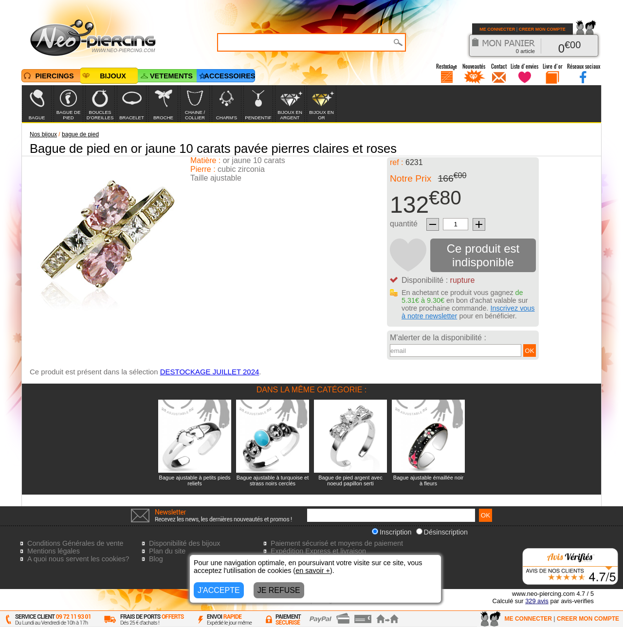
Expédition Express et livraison (318, 551)
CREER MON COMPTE (542, 29)
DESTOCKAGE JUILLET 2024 (209, 372)
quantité (404, 224)
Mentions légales (53, 551)
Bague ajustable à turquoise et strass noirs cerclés (273, 480)
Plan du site (167, 551)
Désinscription (442, 532)
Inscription (392, 532)
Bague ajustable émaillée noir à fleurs (428, 480)
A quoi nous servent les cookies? (78, 559)
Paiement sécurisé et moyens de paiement (337, 543)
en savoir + (312, 570)
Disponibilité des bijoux (184, 543)
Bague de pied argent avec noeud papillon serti (350, 480)
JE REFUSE (278, 590)
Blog (156, 559)
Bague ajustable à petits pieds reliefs (195, 480)
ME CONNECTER (497, 29)
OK (529, 350)
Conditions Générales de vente (75, 543)
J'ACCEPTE (219, 590)
